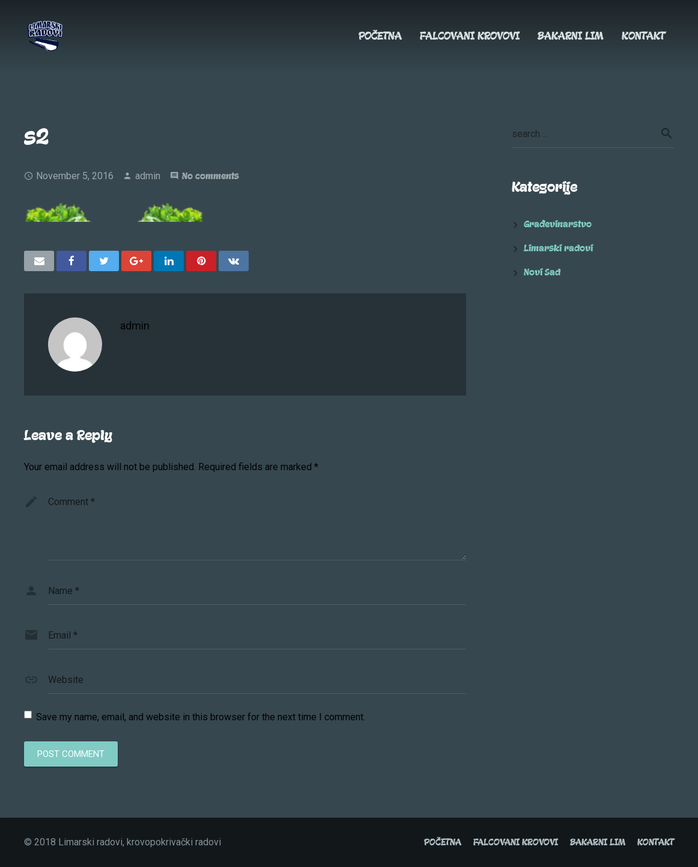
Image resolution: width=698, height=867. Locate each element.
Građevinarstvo (558, 224)
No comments (210, 176)
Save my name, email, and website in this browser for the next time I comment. (200, 717)
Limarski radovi (558, 248)
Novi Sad (542, 272)
